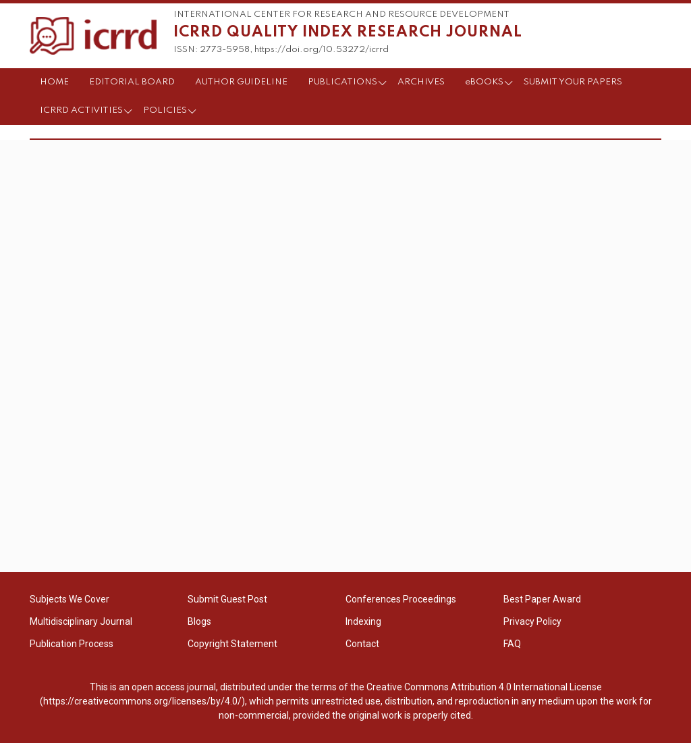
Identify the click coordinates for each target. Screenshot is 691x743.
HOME (54, 82)
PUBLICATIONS (342, 82)
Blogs (199, 621)
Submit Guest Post (227, 599)
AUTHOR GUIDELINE (241, 82)
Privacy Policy (532, 621)
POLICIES (165, 110)
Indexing (363, 621)
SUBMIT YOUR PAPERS (573, 82)
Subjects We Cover (69, 599)
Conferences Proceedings (401, 599)
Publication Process (71, 643)
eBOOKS (484, 82)
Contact (362, 643)
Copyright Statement (232, 643)
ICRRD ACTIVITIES (81, 110)
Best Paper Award (542, 599)
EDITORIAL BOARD (132, 82)
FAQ (512, 643)
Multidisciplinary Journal (81, 621)
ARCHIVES (421, 82)
